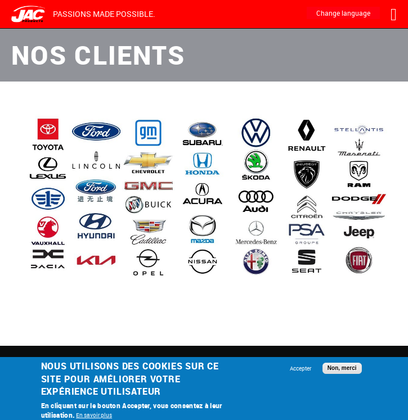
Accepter (300, 368)
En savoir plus (94, 415)
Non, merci (342, 368)
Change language (343, 12)
